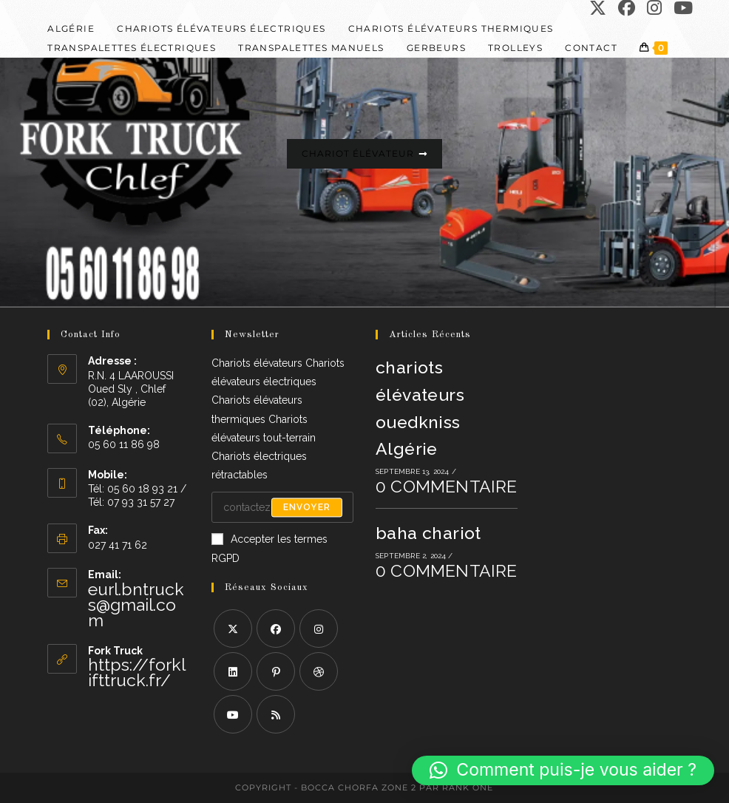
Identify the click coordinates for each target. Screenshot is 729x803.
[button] (563, 770)
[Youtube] (233, 714)
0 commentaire (447, 486)
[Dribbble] (318, 671)
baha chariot (428, 533)
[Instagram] (318, 628)
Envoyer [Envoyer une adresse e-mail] (306, 507)
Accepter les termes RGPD (269, 548)
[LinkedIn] (233, 671)
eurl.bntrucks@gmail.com (136, 604)
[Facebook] (276, 628)
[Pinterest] (276, 671)
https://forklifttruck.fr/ (137, 672)
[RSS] (276, 714)
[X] (233, 628)
